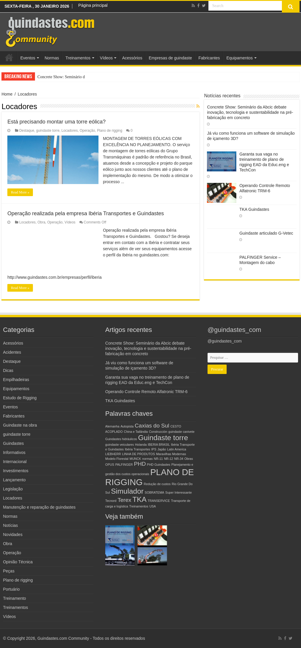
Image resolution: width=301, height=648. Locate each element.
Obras (188, 458)
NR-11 (158, 458)
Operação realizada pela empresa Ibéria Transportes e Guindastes (85, 213)
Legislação (13, 489)
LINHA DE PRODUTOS (138, 454)
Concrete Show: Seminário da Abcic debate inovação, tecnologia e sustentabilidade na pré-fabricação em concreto (250, 112)
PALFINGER (124, 464)
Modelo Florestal (116, 458)
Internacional (14, 461)
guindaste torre (47, 130)
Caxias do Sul (152, 425)
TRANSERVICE (159, 500)
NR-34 (178, 458)
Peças (8, 571)
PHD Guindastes (158, 464)
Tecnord (110, 500)
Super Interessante (178, 492)
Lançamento (14, 479)
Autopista (127, 426)
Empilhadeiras (16, 379)
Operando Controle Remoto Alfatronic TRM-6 (146, 391)
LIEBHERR (113, 454)
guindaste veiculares (119, 444)
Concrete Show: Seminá (57, 77)
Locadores (69, 130)
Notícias (10, 525)
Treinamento (14, 598)
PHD (140, 464)
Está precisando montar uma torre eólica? (56, 122)
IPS (153, 449)
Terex (124, 500)
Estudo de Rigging (19, 397)
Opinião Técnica (18, 562)
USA (152, 506)
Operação (87, 130)
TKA (139, 499)
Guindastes (13, 443)
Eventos (27, 58)
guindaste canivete (181, 431)
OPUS (109, 464)
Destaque (26, 130)
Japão (162, 449)
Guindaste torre (163, 438)
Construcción (158, 431)
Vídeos (106, 58)
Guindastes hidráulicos (121, 439)
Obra (41, 222)
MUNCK (135, 458)
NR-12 (168, 458)
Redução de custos (157, 484)
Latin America (176, 449)
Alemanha (112, 426)
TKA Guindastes (254, 209)
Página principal (93, 5)
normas (147, 458)
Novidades (12, 534)
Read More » (20, 192)
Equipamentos (239, 58)
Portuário (11, 589)
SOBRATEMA (154, 492)
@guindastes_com (234, 329)
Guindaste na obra (20, 425)
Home (9, 57)
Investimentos (15, 470)
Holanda (141, 444)
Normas (52, 58)
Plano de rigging (109, 130)
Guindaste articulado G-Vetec (266, 233)
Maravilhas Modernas (171, 454)
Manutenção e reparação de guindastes (39, 507)
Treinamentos (78, 58)
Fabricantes (209, 58)
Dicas (8, 370)
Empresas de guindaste (170, 58)
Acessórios (132, 58)
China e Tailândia (136, 431)
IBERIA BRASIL (159, 444)
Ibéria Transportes (137, 449)
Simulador (127, 491)
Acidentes (12, 352)
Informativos (14, 452)
